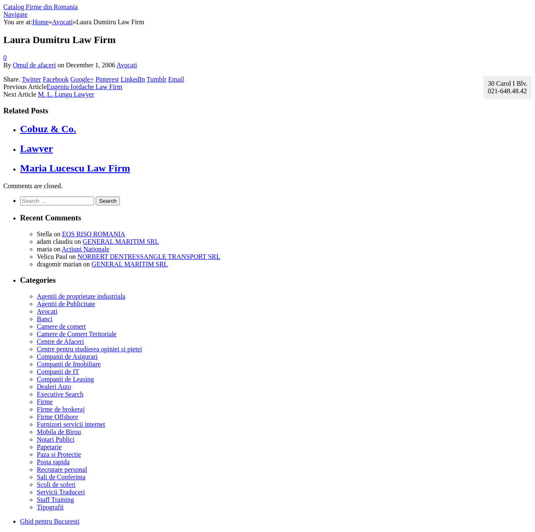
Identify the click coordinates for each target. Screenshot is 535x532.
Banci (44, 318)
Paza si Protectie (59, 454)
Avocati (127, 65)
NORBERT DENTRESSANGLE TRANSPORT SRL (148, 256)
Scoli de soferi (56, 484)
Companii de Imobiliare (69, 364)
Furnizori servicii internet (71, 424)
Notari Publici (55, 439)
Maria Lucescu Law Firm (75, 168)
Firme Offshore (57, 416)
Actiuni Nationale (86, 249)
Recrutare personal (62, 469)
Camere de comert (61, 326)
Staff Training (55, 499)
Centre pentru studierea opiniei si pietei (89, 349)
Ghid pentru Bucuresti (49, 521)
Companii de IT (58, 371)
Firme (45, 401)
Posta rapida (53, 462)
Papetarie (49, 446)
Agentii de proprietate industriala (81, 296)
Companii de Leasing (65, 379)
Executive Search (60, 394)
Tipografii (50, 507)
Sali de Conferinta (61, 477)
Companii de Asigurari (67, 356)
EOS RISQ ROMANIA (93, 234)
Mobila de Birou (59, 431)
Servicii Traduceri (61, 492)
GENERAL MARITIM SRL (121, 241)
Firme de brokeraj (61, 409)
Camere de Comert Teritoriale (77, 334)
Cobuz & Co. (48, 128)
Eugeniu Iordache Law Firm (84, 86)
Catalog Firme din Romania (40, 6)
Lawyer (36, 148)
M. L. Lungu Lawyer (66, 94)
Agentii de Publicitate (66, 303)
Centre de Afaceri (60, 341)
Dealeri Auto (54, 386)
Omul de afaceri (34, 65)
